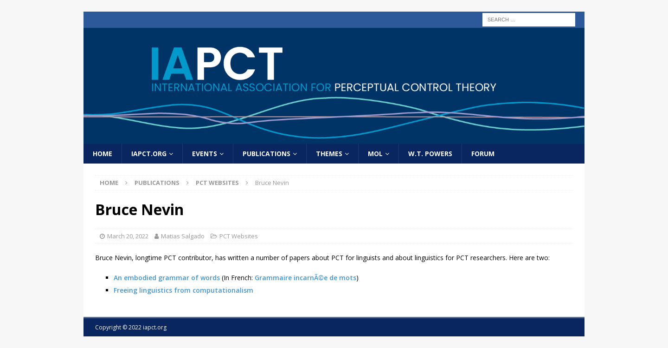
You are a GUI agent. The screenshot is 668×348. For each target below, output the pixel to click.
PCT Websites (238, 236)
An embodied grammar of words (167, 277)
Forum (483, 153)
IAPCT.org (149, 153)
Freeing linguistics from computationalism (183, 290)
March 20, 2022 (127, 236)
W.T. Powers (430, 153)
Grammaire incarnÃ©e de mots (305, 277)
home (102, 153)
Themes (329, 153)
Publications (266, 153)
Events (204, 153)
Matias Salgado (183, 236)
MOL (375, 153)
